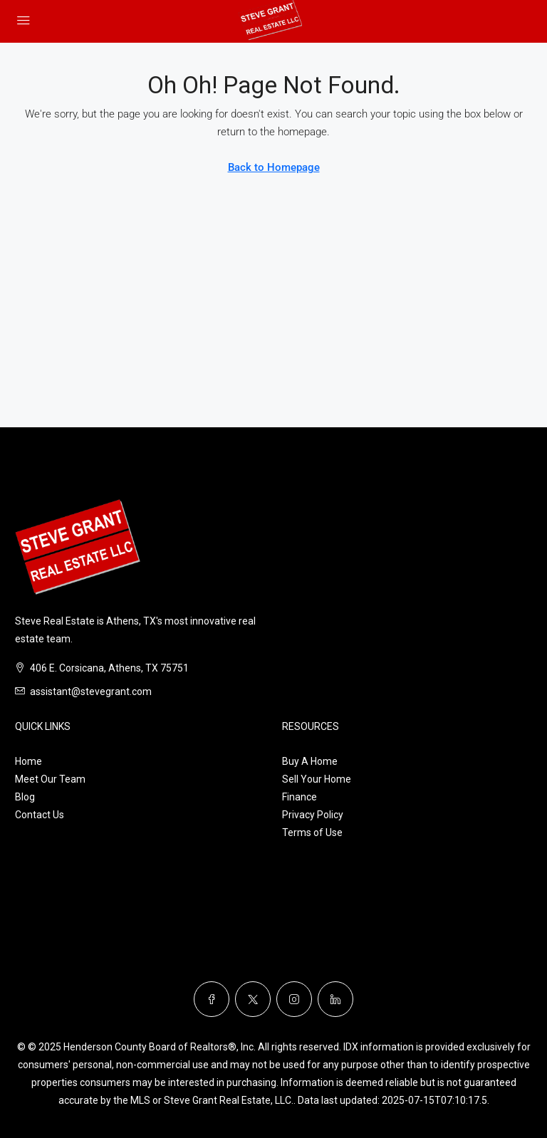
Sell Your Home (316, 779)
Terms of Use (312, 832)
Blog (25, 797)
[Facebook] (211, 999)
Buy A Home (310, 761)
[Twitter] (253, 999)
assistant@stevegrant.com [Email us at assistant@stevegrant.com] (91, 691)
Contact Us (39, 814)
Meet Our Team (50, 779)
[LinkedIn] (335, 999)
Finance (299, 797)
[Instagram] (294, 999)
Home (28, 761)
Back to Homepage (274, 167)
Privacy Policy (312, 814)
